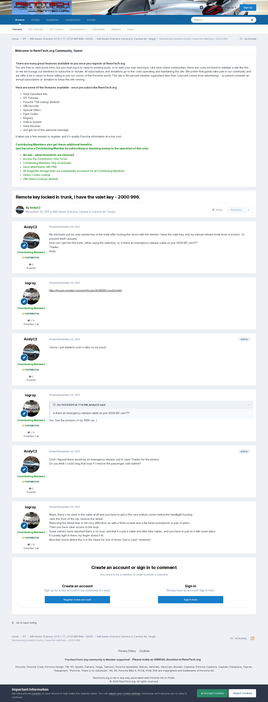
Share (217, 209)
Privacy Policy (127, 650)
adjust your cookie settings (124, 693)
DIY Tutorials (36, 29)
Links (131, 29)
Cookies (144, 650)
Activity (35, 19)
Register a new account (77, 599)
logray (30, 283)
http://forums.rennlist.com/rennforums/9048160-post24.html (85, 290)
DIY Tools (56, 29)
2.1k (31, 320)
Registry (116, 29)
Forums (17, 29)
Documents (77, 29)
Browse (19, 21)
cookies (36, 693)
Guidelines (52, 19)
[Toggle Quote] (54, 404)
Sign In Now (190, 599)
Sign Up (248, 7)
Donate (91, 19)
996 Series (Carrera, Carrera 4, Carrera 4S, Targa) (84, 211)
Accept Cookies (212, 693)
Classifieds (98, 29)
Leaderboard (72, 19)
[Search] (210, 20)
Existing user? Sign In (221, 7)
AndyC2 (30, 227)
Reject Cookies (242, 693)
